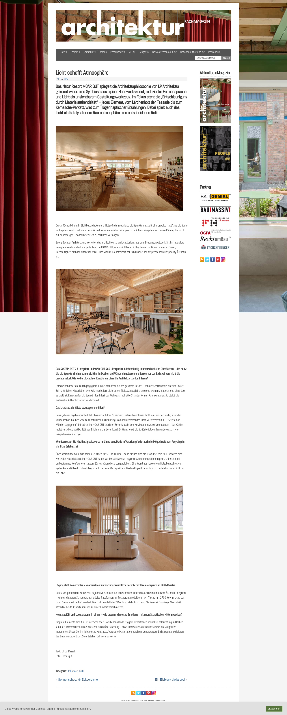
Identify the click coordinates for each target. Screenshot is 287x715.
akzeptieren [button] (274, 708)
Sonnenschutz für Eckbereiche (78, 679)
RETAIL (132, 52)
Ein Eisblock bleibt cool (170, 679)
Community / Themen (95, 52)
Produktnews (117, 52)
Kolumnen (73, 671)
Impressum (214, 52)
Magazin (144, 52)
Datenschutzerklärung (192, 52)
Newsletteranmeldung (164, 52)
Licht (81, 671)
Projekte (75, 52)
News (64, 52)
